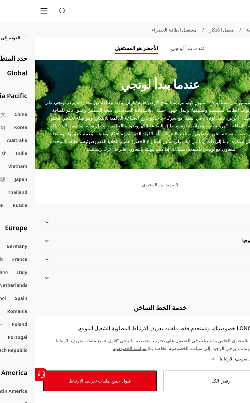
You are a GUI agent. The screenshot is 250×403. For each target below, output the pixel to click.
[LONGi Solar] (232, 11)
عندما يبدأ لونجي (153, 48)
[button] (27, 11)
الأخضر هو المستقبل (101, 48)
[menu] (9, 10)
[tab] (153, 49)
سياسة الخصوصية (94, 348)
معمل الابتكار (186, 30)
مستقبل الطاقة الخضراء (139, 30)
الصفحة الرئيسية (226, 30)
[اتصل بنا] (6, 374)
